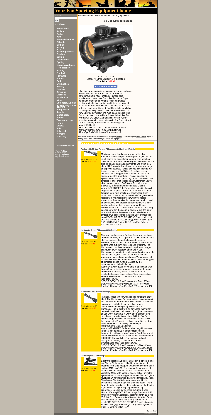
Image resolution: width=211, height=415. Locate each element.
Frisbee (60, 78)
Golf (59, 81)
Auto (59, 37)
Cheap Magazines (62, 155)
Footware (61, 76)
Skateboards (63, 115)
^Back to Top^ (151, 411)
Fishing (60, 70)
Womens (61, 134)
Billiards (61, 42)
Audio (60, 34)
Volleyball (62, 131)
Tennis (60, 123)
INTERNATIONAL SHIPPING (65, 145)
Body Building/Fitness (65, 51)
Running (61, 112)
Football (61, 73)
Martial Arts (62, 97)
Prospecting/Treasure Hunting (68, 106)
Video (59, 128)
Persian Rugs (60, 153)
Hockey (60, 86)
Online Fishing (61, 151)
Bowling (61, 54)
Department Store (62, 157)
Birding (60, 45)
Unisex (60, 126)
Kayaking (61, 92)
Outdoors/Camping (66, 103)
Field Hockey (63, 68)
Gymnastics (63, 84)
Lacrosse (61, 95)
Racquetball (63, 109)
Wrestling (61, 136)
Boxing (60, 57)
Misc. (59, 100)
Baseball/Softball (65, 39)
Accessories (63, 29)
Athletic (61, 31)
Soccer (60, 117)
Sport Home (60, 24)
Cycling (60, 62)
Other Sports (141, 137)
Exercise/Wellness (66, 65)
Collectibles (63, 60)
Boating (61, 47)
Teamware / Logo (65, 120)
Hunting (61, 89)
